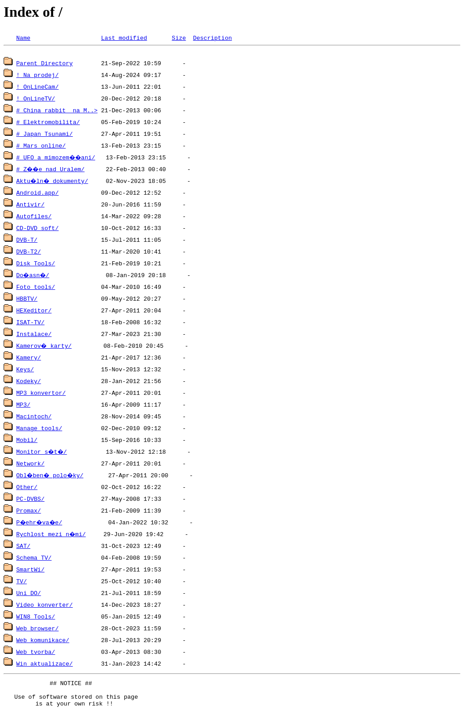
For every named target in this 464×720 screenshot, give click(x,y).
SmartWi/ (30, 570)
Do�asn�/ (34, 276)
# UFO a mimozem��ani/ (56, 158)
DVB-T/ (27, 241)
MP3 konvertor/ (41, 394)
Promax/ (28, 512)
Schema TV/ (34, 559)
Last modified (124, 38)
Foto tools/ (35, 288)
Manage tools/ (39, 429)
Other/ (27, 488)
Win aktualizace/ (44, 665)
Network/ (30, 465)
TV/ (21, 582)
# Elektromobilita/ (48, 123)
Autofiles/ (34, 217)
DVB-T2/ (28, 253)
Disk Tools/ (35, 264)
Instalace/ (34, 335)
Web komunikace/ (42, 641)
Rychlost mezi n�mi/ (51, 535)
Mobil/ (27, 441)
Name (23, 38)
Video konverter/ (44, 606)
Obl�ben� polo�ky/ (51, 476)
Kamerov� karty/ (44, 347)
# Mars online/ (41, 147)
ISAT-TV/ (30, 323)
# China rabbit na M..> (56, 111)
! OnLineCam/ (37, 88)
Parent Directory (44, 64)
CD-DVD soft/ (37, 229)
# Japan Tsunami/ (44, 135)
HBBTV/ (27, 300)
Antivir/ (30, 206)
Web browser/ (37, 629)
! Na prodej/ (37, 76)
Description (212, 38)
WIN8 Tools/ (35, 618)
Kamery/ (28, 359)
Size (179, 38)
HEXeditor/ (34, 311)
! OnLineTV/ (35, 100)
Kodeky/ (28, 382)
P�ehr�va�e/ (41, 523)
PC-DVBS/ (30, 500)
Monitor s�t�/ (42, 453)
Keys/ (25, 370)
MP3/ (23, 406)
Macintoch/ (34, 417)
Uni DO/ (28, 594)
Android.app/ (37, 194)
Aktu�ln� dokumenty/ (53, 182)
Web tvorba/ (35, 653)
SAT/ (23, 547)
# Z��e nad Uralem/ (51, 170)
